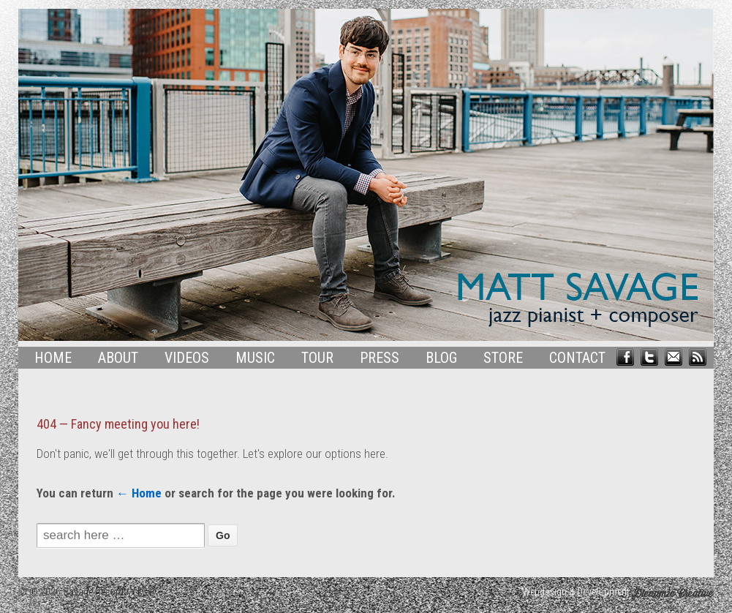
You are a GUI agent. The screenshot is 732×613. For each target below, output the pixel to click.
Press (379, 357)
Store (503, 357)
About (118, 357)
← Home (139, 493)
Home (53, 357)
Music (255, 357)
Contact (577, 357)
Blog (441, 357)
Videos (187, 357)
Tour (317, 357)
